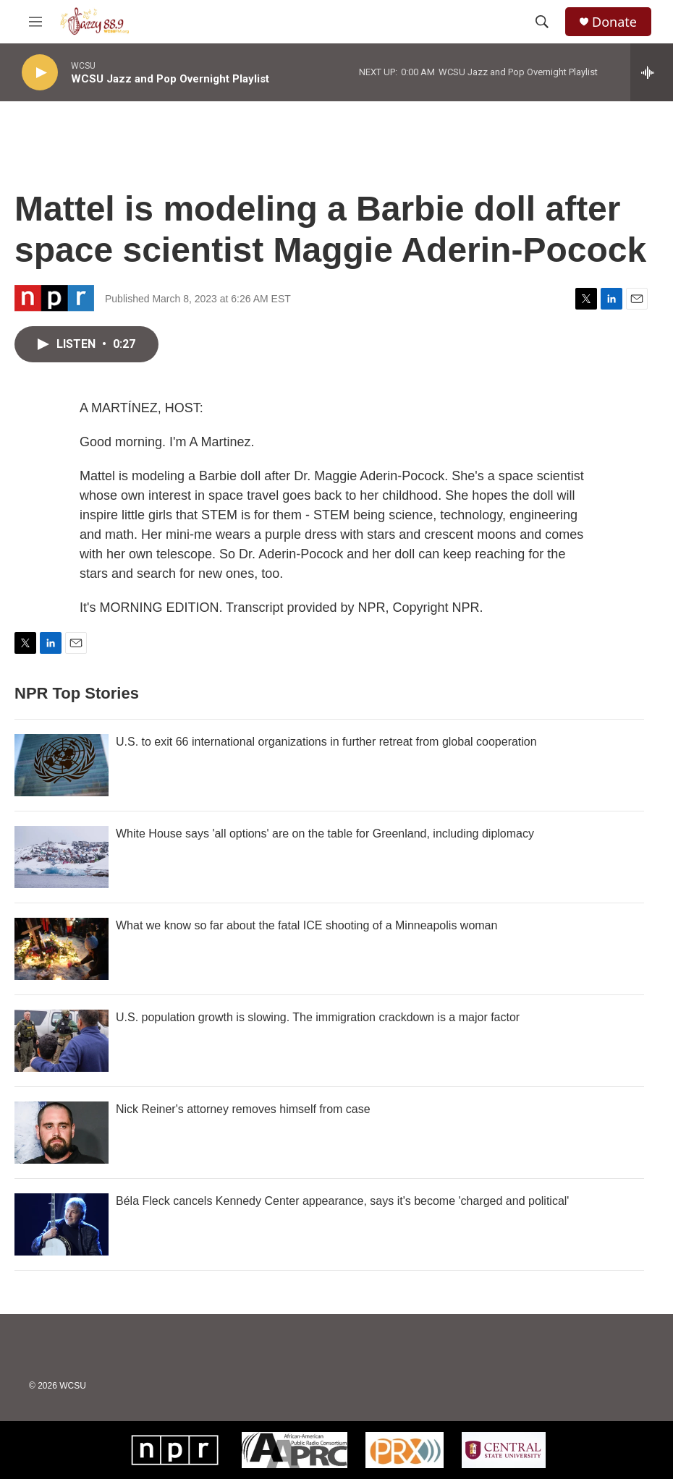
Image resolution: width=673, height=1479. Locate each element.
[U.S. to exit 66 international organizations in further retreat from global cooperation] (61, 765)
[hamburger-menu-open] (35, 21)
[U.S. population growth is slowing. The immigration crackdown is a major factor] (61, 1041)
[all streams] (651, 72)
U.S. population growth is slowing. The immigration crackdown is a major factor (318, 1017)
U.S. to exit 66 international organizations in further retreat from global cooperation (326, 742)
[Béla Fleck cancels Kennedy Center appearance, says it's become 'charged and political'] (61, 1224)
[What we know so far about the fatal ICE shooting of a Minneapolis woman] (61, 949)
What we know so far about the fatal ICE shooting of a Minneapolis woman (306, 925)
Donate (614, 22)
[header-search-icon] (542, 21)
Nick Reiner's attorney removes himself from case (243, 1109)
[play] (39, 72)
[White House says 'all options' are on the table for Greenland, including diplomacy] (61, 857)
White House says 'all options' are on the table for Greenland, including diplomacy (325, 833)
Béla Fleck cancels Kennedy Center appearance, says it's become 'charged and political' (342, 1201)
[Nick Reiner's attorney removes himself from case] (61, 1132)
